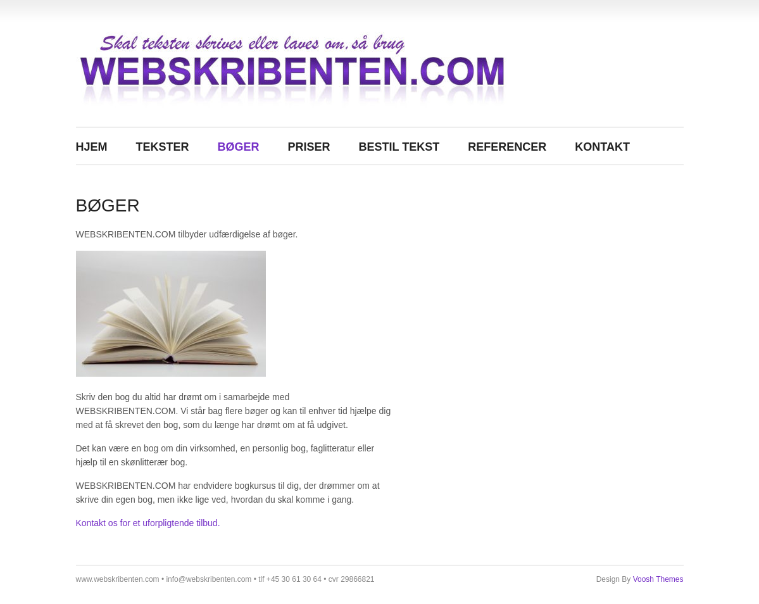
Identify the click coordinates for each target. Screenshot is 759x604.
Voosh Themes (658, 579)
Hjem (92, 147)
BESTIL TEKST (399, 147)
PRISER (309, 147)
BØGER (239, 147)
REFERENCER (507, 147)
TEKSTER (162, 147)
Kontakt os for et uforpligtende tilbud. (148, 523)
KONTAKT (602, 147)
